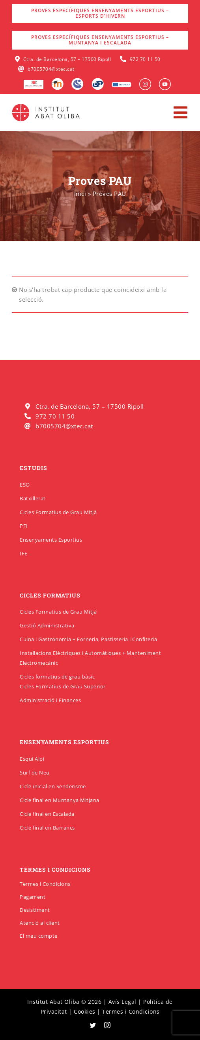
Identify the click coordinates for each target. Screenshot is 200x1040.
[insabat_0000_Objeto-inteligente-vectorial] (165, 81)
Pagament (32, 896)
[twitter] (93, 1025)
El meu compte (39, 935)
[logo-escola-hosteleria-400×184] (33, 83)
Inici (80, 193)
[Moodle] (57, 81)
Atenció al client (40, 922)
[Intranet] (77, 81)
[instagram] (107, 1025)
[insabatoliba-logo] (47, 105)
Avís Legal (122, 1001)
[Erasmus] (121, 84)
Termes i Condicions (45, 883)
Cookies (84, 1011)
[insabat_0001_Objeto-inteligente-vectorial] (145, 81)
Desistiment (35, 909)
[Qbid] (98, 81)
